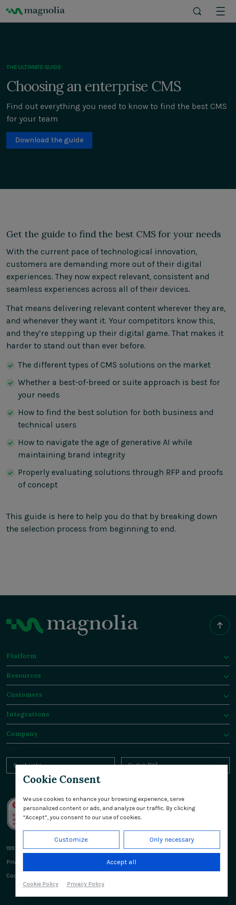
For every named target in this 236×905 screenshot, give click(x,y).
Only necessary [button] (172, 839)
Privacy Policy (85, 884)
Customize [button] (71, 839)
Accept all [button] (122, 862)
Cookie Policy (40, 884)
